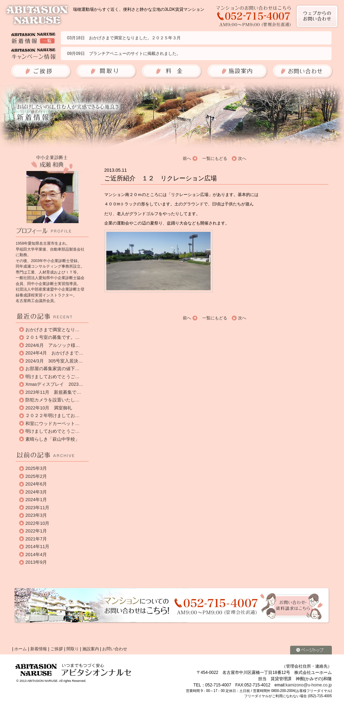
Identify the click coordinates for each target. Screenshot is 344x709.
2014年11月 (37, 546)
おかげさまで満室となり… (52, 329)
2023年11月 (37, 507)
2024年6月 (36, 484)
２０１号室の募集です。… (52, 337)
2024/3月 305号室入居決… (54, 361)
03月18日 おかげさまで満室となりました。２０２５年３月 (124, 37)
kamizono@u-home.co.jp (309, 685)
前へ (187, 158)
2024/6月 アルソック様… (52, 345)
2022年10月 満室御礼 (48, 407)
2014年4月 (36, 554)
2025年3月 (36, 468)
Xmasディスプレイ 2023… (54, 384)
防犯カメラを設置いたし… (52, 399)
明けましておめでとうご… (52, 376)
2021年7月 (36, 538)
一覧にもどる (214, 158)
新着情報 (38, 648)
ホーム (20, 648)
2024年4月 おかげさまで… (54, 353)
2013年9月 (36, 562)
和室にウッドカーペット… (52, 423)
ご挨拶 (56, 648)
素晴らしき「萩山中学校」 (52, 439)
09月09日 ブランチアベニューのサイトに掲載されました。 (124, 53)
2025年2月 (36, 476)
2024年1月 (36, 499)
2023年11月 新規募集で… (53, 392)
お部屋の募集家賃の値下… (52, 368)
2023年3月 (36, 515)
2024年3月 (36, 492)
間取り (72, 648)
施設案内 (90, 648)
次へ (242, 158)
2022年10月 (37, 523)
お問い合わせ (114, 648)
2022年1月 (36, 530)
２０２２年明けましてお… (52, 415)
